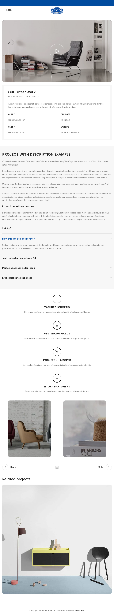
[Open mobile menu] (7, 10)
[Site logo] (57, 10)
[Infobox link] (57, 304)
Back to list (57, 467)
